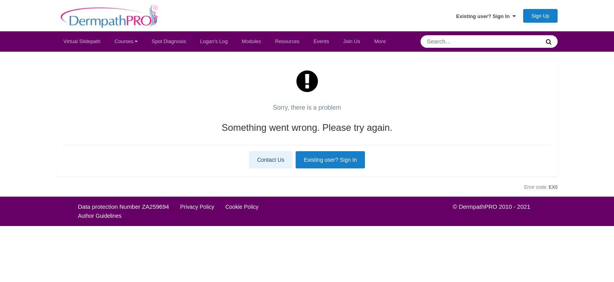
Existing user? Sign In (486, 16)
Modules (251, 41)
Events (321, 41)
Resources (287, 41)
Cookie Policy (241, 207)
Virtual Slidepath (81, 41)
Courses (125, 41)
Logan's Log (214, 41)
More (380, 41)
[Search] (461, 41)
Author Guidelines (99, 216)
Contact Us (270, 160)
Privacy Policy (197, 207)
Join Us (351, 41)
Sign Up (540, 16)
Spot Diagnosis (169, 41)
